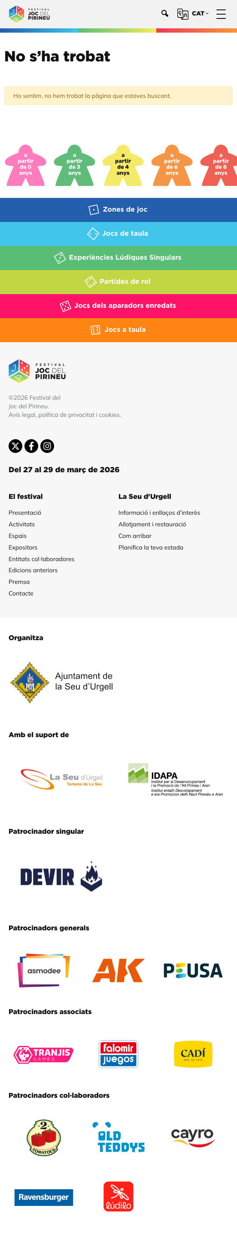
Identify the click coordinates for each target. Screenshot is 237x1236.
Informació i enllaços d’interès (159, 512)
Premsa (19, 582)
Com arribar (135, 536)
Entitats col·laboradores (41, 559)
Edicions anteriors (33, 570)
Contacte (21, 593)
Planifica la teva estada (150, 547)
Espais (18, 536)
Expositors (23, 547)
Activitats (22, 524)
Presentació (25, 512)
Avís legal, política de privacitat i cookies (64, 415)
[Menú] (221, 14)
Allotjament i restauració (152, 524)
